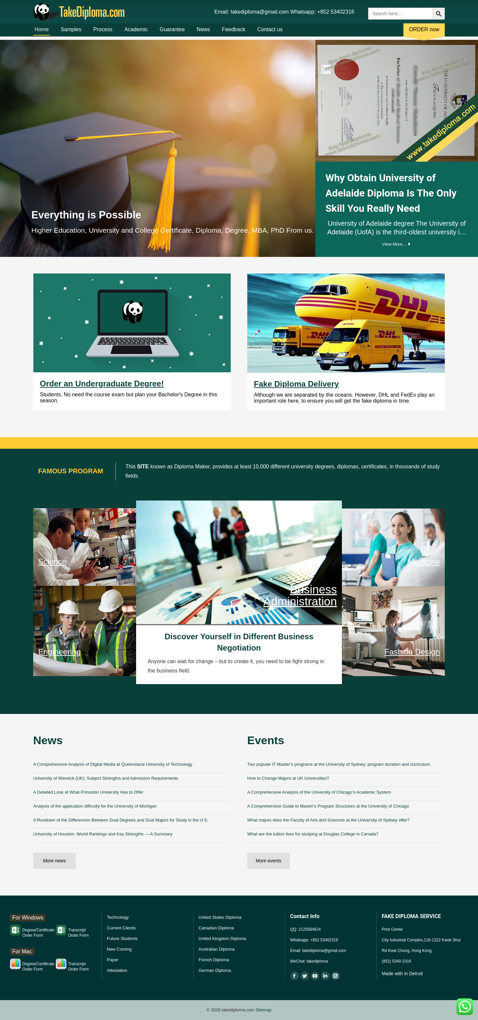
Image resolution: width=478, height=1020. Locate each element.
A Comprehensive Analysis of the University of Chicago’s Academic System (319, 792)
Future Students (122, 938)
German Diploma (215, 970)
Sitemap (264, 1009)
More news (54, 860)
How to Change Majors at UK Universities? (288, 778)
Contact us (269, 33)
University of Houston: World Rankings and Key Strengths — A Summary (103, 833)
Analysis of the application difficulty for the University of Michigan (95, 806)
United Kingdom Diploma (222, 938)
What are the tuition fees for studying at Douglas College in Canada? (312, 833)
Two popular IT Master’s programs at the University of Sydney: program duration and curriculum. (339, 764)
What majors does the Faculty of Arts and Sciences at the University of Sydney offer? (328, 820)
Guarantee (172, 33)
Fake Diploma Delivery (296, 383)
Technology (118, 917)
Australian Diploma (217, 949)
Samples (71, 33)
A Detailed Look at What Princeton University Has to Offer (88, 792)
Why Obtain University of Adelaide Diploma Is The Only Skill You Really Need (390, 193)
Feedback (233, 33)
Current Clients (121, 927)
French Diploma (214, 959)
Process (103, 33)
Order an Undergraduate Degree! (102, 383)
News (203, 33)
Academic (136, 33)
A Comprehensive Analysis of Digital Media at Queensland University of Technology (113, 764)
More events (268, 860)
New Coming (119, 949)
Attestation (117, 970)
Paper (113, 959)
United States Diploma (220, 917)
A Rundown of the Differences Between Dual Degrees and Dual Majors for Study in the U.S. (120, 820)
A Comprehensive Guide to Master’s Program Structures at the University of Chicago (328, 806)
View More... (396, 244)
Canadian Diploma (216, 927)
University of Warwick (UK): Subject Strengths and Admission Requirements (105, 778)
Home (42, 33)
